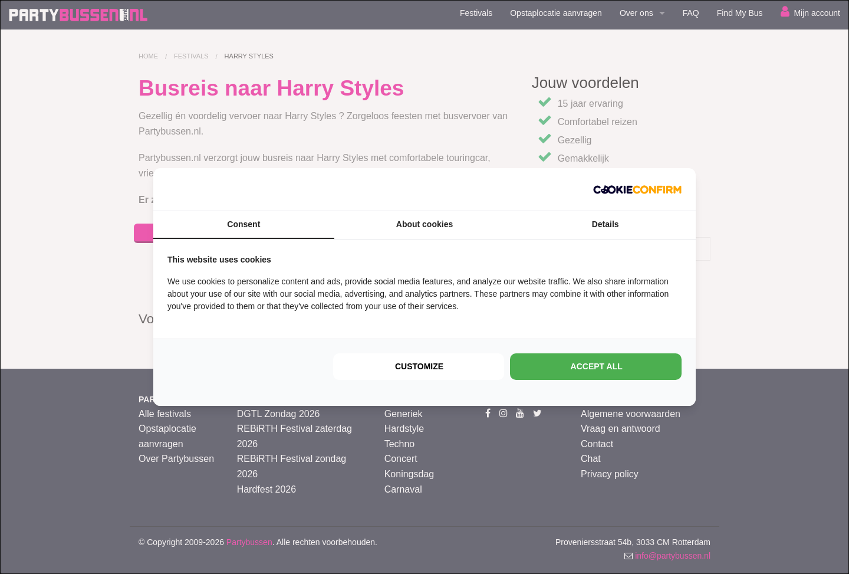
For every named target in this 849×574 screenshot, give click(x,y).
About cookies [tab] (424, 224)
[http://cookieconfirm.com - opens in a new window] (637, 189)
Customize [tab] (419, 366)
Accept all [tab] (597, 366)
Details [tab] (605, 224)
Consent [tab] (243, 224)
